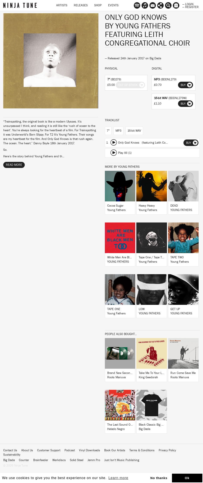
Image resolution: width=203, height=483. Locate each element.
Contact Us (10, 450)
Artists (61, 5)
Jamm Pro (93, 460)
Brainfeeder (40, 460)
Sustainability (11, 454)
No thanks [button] (159, 478)
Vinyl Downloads (89, 450)
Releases (81, 5)
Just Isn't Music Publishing (121, 460)
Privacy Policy (167, 450)
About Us (27, 450)
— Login (187, 4)
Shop (98, 5)
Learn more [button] (118, 478)
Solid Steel (76, 460)
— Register (190, 7)
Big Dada (155, 58)
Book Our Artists (114, 450)
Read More (14, 164)
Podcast (69, 450)
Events (113, 5)
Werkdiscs (59, 460)
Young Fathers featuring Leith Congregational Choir (147, 34)
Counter (24, 460)
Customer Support (48, 450)
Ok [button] (187, 478)
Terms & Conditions (142, 450)
